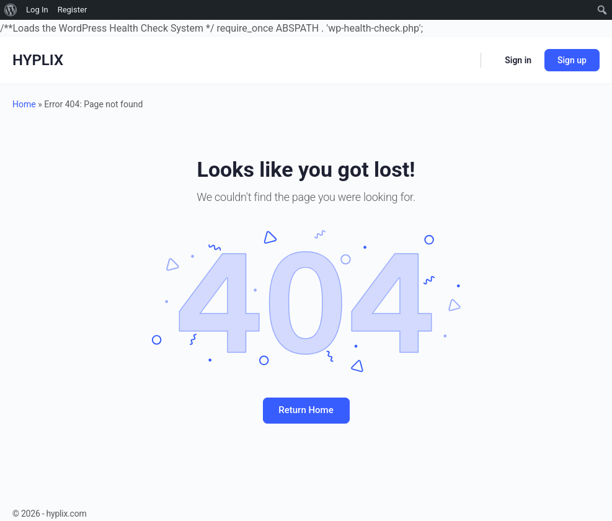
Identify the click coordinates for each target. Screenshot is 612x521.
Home (24, 104)
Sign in (518, 60)
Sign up (572, 60)
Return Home (305, 410)
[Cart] (491, 60)
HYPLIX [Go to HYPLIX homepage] (37, 60)
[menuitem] (11, 10)
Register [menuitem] (72, 9)
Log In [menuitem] (37, 9)
